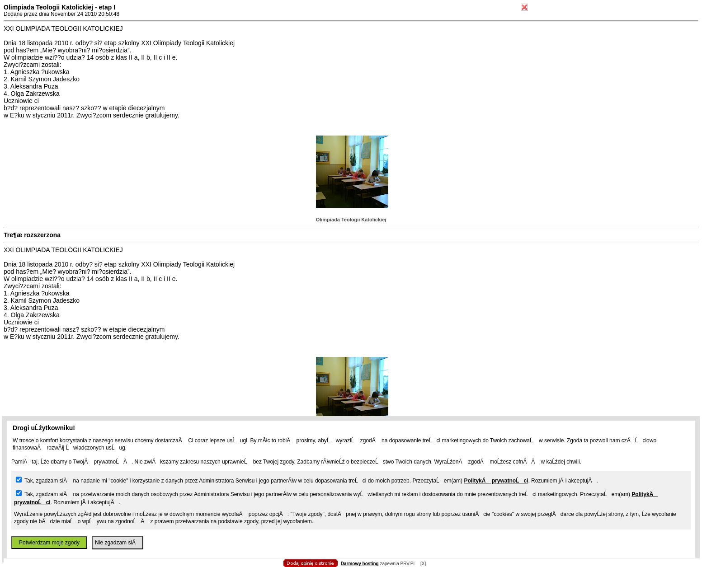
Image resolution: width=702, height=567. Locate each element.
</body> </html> (351, 45)
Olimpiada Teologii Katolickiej (351, 219)
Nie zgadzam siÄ (117, 542)
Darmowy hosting (360, 563)
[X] (423, 563)
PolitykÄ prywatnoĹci (496, 481)
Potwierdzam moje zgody (49, 542)
